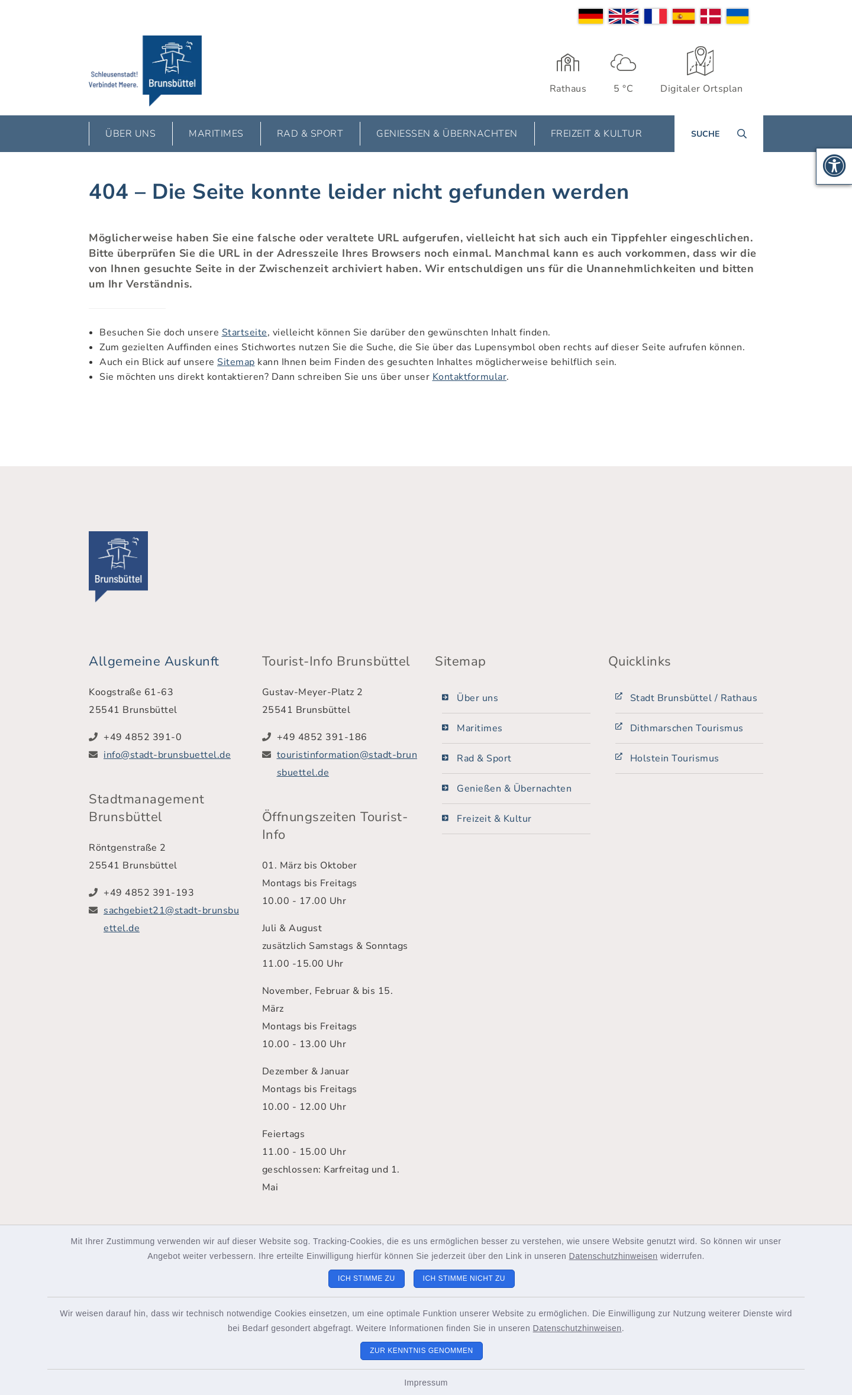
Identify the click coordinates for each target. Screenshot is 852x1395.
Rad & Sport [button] (310, 133)
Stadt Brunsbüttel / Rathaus (694, 698)
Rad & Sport (484, 758)
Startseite (244, 332)
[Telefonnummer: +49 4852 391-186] (347, 737)
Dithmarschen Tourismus (687, 728)
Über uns (477, 698)
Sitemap (236, 362)
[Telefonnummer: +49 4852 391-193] (174, 893)
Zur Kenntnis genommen (421, 1350)
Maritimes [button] (216, 133)
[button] (834, 166)
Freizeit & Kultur (494, 818)
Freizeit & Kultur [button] (597, 133)
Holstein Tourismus (674, 758)
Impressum (426, 1382)
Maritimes (480, 728)
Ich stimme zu (366, 1278)
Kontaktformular (470, 376)
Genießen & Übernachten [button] (447, 133)
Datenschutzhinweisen (613, 1256)
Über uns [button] (130, 133)
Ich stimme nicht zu (464, 1278)
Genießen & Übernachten (514, 788)
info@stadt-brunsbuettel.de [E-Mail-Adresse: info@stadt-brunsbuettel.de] (167, 754)
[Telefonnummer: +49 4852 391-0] (174, 737)
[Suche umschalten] (718, 133)
